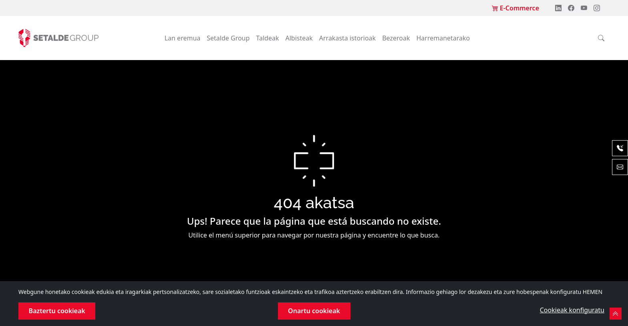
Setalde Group (228, 38)
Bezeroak (396, 38)
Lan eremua (183, 38)
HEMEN (592, 292)
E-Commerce (515, 8)
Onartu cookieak (314, 310)
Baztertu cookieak (57, 310)
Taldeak (267, 38)
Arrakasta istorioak (347, 38)
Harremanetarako (443, 38)
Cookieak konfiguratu (572, 310)
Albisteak (298, 38)
